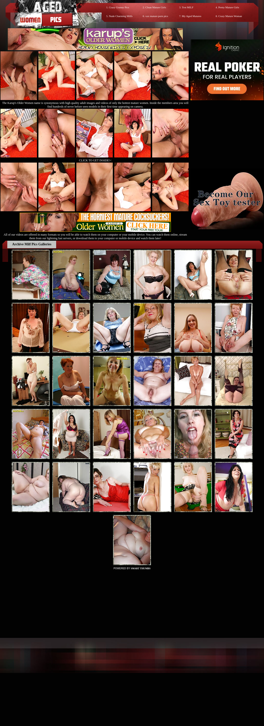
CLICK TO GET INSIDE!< (95, 160)
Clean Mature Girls (155, 7)
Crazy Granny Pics (119, 7)
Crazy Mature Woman (230, 16)
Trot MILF (188, 7)
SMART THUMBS (140, 568)
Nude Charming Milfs (120, 16)
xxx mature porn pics (156, 16)
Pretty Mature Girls (228, 7)
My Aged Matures (191, 16)
